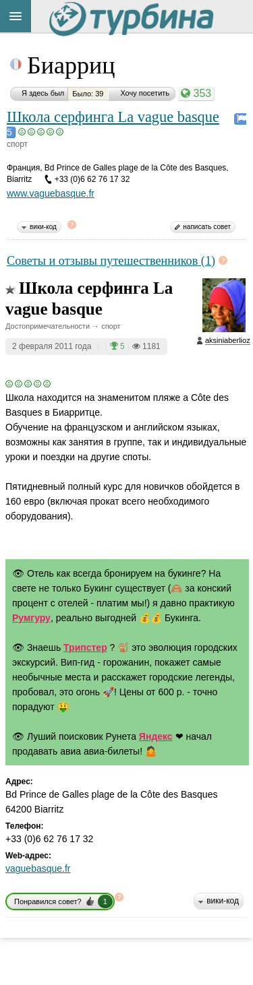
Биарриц (71, 65)
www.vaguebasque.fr (50, 193)
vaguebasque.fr (38, 868)
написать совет (207, 226)
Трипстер (85, 647)
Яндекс (156, 736)
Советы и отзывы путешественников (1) (111, 260)
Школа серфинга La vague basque (113, 116)
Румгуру (31, 617)
